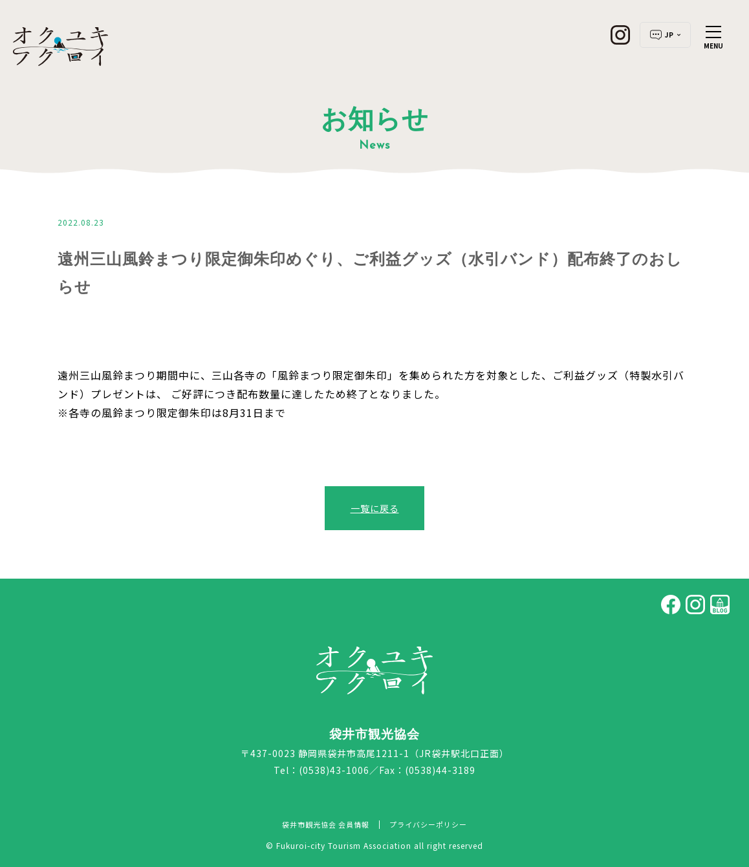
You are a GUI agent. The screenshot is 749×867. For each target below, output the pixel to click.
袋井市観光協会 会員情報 (325, 824)
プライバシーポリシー (428, 824)
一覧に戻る (375, 508)
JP (665, 35)
